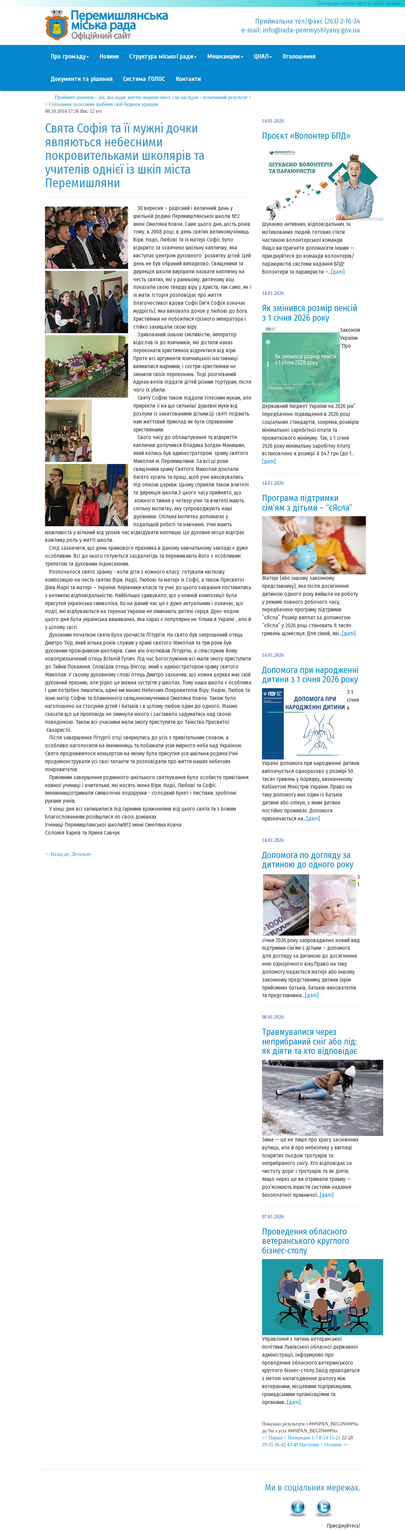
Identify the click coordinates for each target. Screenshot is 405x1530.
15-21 (335, 1437)
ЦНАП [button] (263, 56)
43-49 (292, 1444)
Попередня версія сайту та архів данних (358, 3)
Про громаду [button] (70, 56)
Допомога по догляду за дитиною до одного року (307, 860)
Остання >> (336, 1444)
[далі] (337, 271)
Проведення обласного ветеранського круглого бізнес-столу (305, 1241)
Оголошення (298, 56)
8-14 (323, 1437)
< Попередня (297, 1437)
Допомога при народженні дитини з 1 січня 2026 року (310, 675)
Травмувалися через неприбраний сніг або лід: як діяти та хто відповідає (309, 1041)
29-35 (267, 1444)
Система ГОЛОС (144, 79)
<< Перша (272, 1437)
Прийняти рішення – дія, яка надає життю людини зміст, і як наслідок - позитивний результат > (153, 97)
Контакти (188, 79)
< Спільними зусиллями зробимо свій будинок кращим (101, 104)
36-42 (280, 1444)
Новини (109, 56)
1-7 (315, 1437)
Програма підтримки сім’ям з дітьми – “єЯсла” (307, 503)
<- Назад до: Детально (68, 854)
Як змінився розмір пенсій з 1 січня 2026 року (309, 313)
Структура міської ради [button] (162, 56)
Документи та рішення (81, 79)
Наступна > (311, 1444)
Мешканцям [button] (225, 56)
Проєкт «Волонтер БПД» (306, 136)
